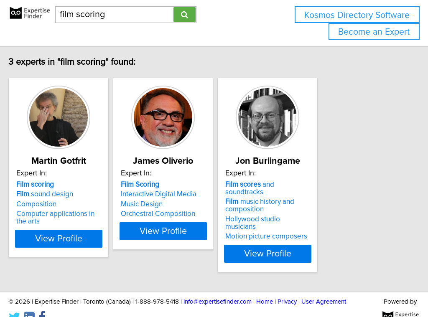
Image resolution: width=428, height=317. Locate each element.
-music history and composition (319, 197)
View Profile (86, 238)
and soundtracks (329, 184)
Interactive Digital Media (197, 194)
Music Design (180, 204)
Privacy (287, 287)
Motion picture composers (326, 221)
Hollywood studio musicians (328, 212)
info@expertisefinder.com (217, 287)
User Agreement (323, 287)
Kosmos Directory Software (357, 15)
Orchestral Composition (196, 214)
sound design (62, 194)
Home (264, 287)
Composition (54, 204)
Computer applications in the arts (85, 214)
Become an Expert (374, 32)
